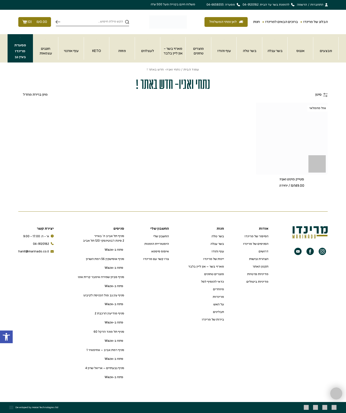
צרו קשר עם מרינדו (156, 259)
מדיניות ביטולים (257, 281)
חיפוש (58, 22)
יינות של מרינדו (213, 259)
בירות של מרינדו (213, 319)
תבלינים (218, 312)
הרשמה (302, 4)
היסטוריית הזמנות (156, 244)
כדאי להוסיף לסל (212, 281)
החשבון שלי (161, 236)
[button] (6, 336)
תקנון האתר (260, 266)
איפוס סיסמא (160, 251)
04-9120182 (43, 244)
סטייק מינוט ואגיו (292, 179)
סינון (321, 95)
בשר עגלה (217, 244)
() (34, 22)
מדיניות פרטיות (257, 274)
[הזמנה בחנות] (33, 95)
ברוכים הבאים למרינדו (281, 22)
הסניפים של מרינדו (255, 244)
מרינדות (218, 297)
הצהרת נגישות (258, 259)
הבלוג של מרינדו (315, 22)
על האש (219, 304)
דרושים (263, 251)
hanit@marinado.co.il (36, 251)
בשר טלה (218, 236)
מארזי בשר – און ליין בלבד (206, 266)
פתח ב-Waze (114, 249)
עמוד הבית (191, 69)
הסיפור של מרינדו (256, 236)
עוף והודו (218, 251)
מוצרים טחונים (214, 274)
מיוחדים (218, 289)
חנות (256, 22)
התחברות (316, 4)
